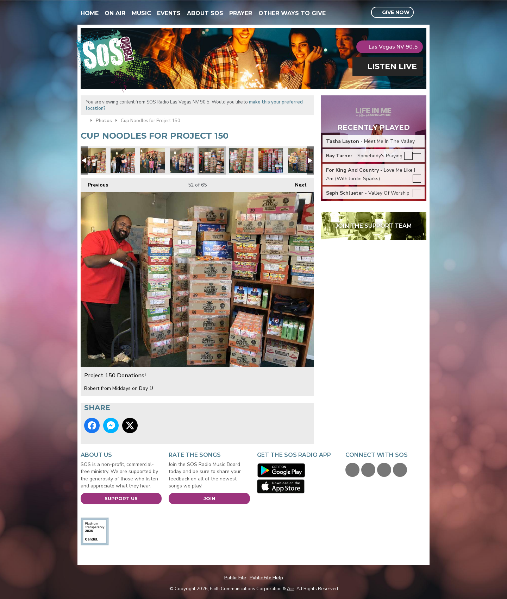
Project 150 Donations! (93, 160)
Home (90, 13)
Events (169, 13)
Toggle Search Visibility (422, 12)
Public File (235, 578)
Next (297, 183)
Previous (94, 183)
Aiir (290, 589)
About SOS (205, 13)
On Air (115, 13)
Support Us (121, 498)
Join (209, 498)
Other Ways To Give (292, 13)
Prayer (240, 13)
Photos (104, 121)
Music (141, 13)
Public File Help (266, 578)
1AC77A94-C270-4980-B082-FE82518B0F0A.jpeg (123, 160)
